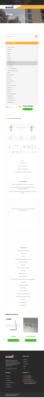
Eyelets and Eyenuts (10, 393)
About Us (25, 370)
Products (25, 372)
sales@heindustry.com (18, 1)
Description (9, 125)
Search (36, 36)
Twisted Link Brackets (30, 347)
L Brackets (13, 347)
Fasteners (8, 395)
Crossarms (9, 391)
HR (24, 379)
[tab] (9, 126)
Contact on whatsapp (27, 109)
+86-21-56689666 (27, 1)
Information (26, 374)
